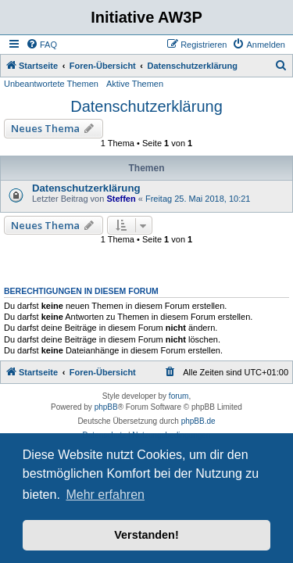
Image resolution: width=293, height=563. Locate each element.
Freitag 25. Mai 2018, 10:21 (198, 198)
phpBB (106, 407)
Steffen (120, 198)
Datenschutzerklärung (146, 106)
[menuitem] (41, 44)
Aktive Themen (134, 83)
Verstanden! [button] (146, 535)
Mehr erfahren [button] (105, 494)
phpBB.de (198, 421)
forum (179, 396)
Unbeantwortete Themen (51, 83)
